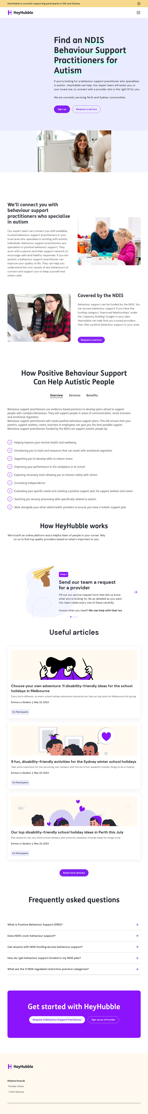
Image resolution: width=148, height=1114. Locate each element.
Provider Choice (16, 1086)
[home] (20, 13)
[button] (137, 12)
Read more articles (74, 872)
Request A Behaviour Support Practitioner (57, 1019)
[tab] (56, 395)
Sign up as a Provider (103, 1019)
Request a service (86, 109)
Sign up (62, 109)
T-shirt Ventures (16, 1091)
